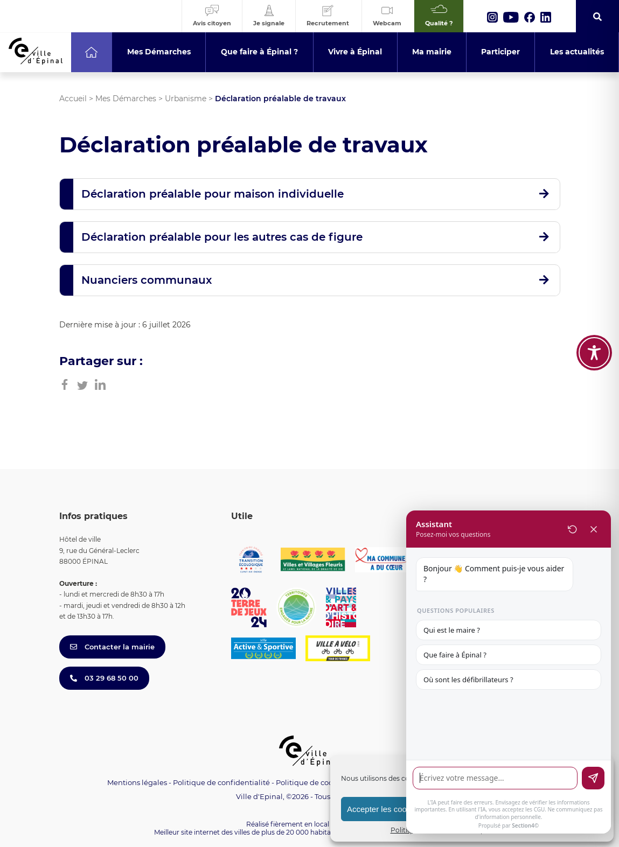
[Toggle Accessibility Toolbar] (594, 307)
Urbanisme (185, 98)
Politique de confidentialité (221, 782)
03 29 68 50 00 (104, 678)
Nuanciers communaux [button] (146, 280)
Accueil (73, 98)
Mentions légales (137, 782)
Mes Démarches (125, 98)
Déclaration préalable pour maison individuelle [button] (212, 193)
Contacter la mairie (112, 646)
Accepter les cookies (384, 809)
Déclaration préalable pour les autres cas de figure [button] (222, 236)
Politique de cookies (311, 782)
